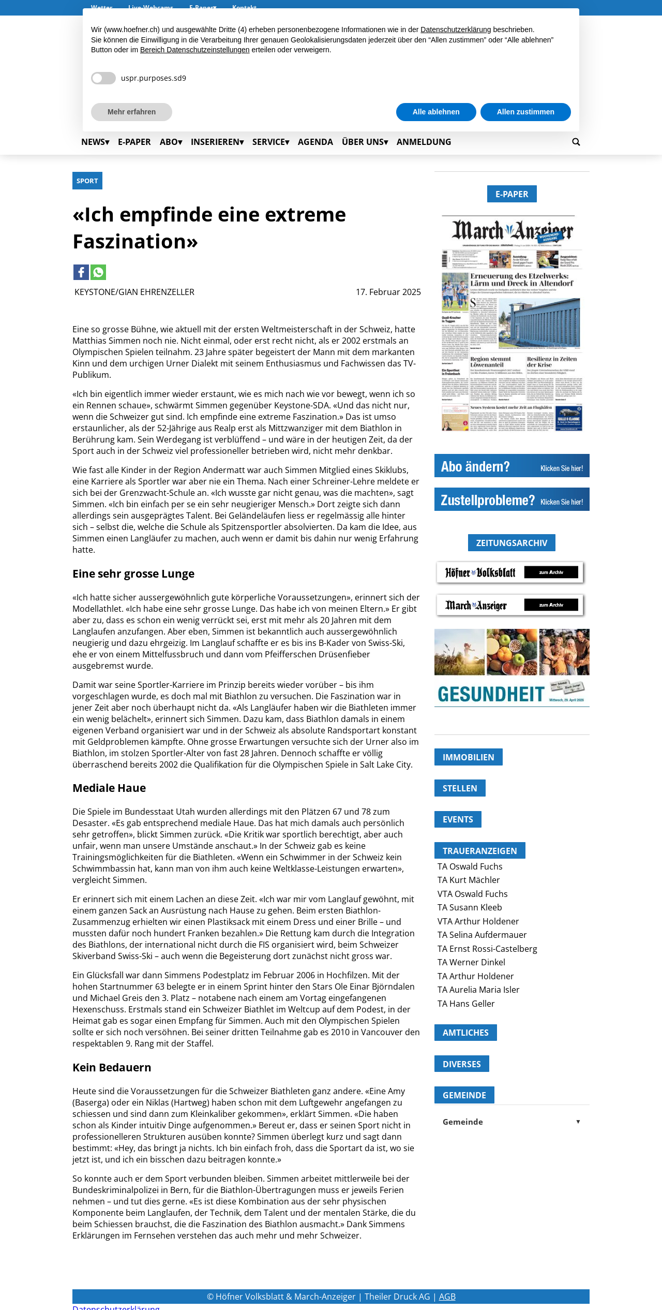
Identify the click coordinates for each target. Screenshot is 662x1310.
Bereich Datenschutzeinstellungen (195, 50)
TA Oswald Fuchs (470, 866)
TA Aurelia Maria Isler (479, 989)
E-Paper (134, 142)
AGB (447, 1296)
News (93, 142)
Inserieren (215, 142)
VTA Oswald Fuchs (473, 894)
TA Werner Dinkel (471, 962)
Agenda (315, 142)
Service (268, 142)
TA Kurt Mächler (469, 880)
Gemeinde (512, 1121)
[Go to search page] (576, 141)
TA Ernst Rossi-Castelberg (487, 948)
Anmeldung (424, 142)
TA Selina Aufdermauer (482, 934)
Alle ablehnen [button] (436, 112)
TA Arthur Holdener (476, 976)
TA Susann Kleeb (470, 907)
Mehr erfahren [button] (132, 112)
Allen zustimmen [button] (525, 112)
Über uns (363, 142)
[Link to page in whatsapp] (98, 272)
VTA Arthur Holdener (478, 921)
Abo (169, 142)
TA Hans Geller (466, 1003)
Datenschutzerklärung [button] (455, 29)
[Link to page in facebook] (81, 272)
